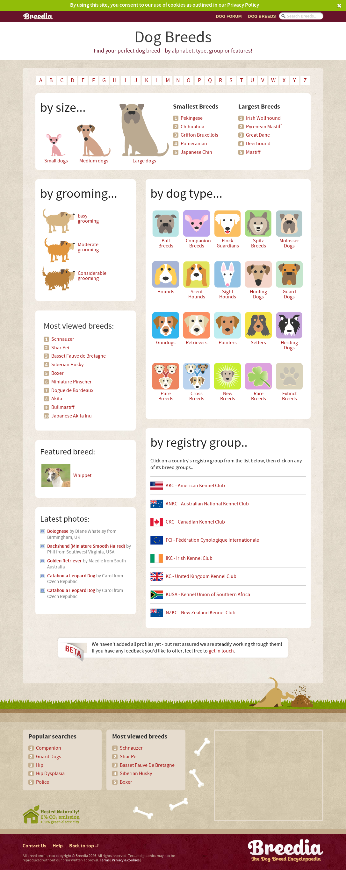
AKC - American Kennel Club (195, 485)
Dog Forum (229, 16)
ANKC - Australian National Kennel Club (207, 504)
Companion (48, 748)
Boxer (57, 373)
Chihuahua (192, 127)
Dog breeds (262, 16)
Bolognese (57, 531)
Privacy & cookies (126, 860)
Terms (105, 860)
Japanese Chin (196, 152)
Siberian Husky (67, 364)
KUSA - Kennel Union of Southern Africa (208, 594)
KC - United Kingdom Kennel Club (201, 576)
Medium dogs (93, 133)
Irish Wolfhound (263, 118)
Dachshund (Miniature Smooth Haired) (86, 546)
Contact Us (34, 846)
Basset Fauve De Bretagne (147, 765)
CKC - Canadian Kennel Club (195, 522)
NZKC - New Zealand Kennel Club (200, 613)
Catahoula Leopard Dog (71, 576)
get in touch (221, 651)
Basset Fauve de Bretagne (78, 356)
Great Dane (258, 135)
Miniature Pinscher (71, 382)
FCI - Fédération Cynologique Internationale (212, 540)
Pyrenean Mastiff (264, 127)
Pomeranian (194, 143)
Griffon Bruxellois (199, 135)
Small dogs (56, 133)
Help (58, 846)
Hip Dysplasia (50, 773)
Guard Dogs (48, 756)
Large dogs (144, 133)
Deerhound (258, 143)
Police (42, 782)
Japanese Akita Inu (71, 416)
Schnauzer (62, 339)
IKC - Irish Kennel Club (189, 558)
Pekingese (192, 118)
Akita (56, 399)
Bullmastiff (63, 407)
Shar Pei (60, 348)
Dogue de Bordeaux (72, 390)
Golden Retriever (64, 561)
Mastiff (253, 152)
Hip (39, 765)
